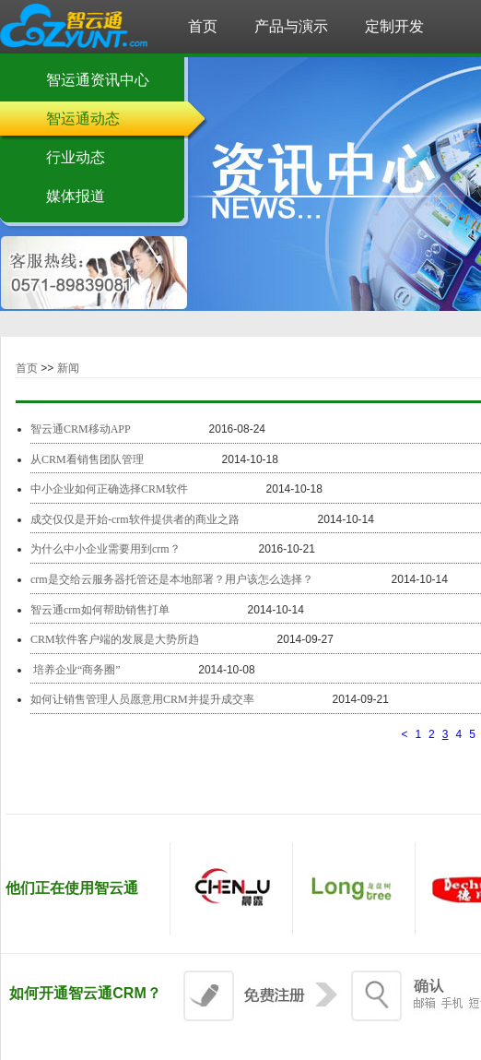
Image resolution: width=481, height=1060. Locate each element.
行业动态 (75, 157)
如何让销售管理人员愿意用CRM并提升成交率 (142, 699)
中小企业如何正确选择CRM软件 (109, 488)
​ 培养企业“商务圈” (76, 669)
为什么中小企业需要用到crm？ (105, 548)
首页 (27, 368)
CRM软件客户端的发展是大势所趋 (114, 639)
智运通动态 (83, 118)
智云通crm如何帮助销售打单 (100, 609)
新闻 (68, 368)
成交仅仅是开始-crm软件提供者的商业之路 (135, 519)
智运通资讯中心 (97, 80)
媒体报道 (75, 196)
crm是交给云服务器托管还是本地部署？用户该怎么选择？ (171, 579)
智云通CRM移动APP (80, 429)
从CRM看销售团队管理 (87, 459)
